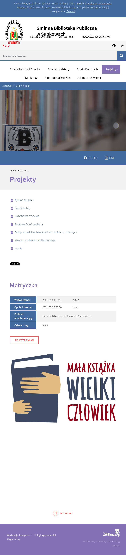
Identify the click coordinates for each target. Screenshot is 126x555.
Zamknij (71, 11)
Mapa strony (13, 539)
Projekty (25, 85)
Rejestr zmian (24, 340)
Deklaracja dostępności (19, 535)
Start (18, 85)
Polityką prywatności (100, 3)
